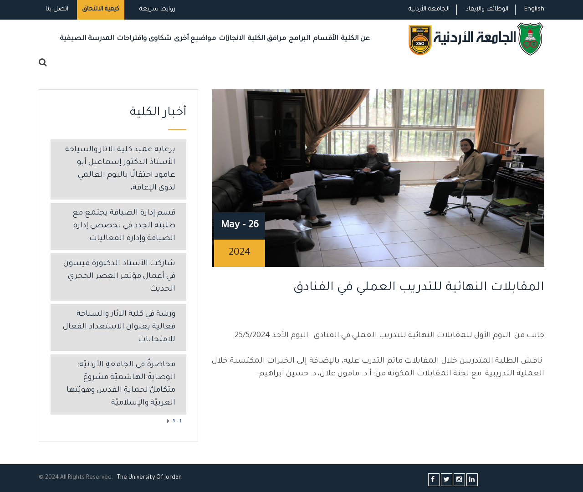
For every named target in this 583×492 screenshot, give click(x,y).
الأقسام (325, 39)
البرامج (299, 39)
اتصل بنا (57, 9)
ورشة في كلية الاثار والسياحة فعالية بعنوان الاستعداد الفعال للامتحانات (119, 327)
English (534, 9)
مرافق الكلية (266, 39)
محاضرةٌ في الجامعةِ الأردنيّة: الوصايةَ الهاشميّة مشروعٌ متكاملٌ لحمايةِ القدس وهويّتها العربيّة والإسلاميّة (120, 384)
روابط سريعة (156, 9)
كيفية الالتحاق (100, 9)
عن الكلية (355, 39)
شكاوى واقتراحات (144, 39)
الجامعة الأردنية (429, 9)
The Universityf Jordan (149, 478)
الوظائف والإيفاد (486, 9)
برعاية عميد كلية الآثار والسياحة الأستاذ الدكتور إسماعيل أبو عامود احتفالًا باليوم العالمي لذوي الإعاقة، (120, 169)
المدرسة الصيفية (87, 39)
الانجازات (232, 39)
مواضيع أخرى (195, 39)
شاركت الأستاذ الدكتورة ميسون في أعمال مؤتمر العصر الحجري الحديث (119, 277)
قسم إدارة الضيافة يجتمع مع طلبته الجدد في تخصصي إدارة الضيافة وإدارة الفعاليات (123, 226)
